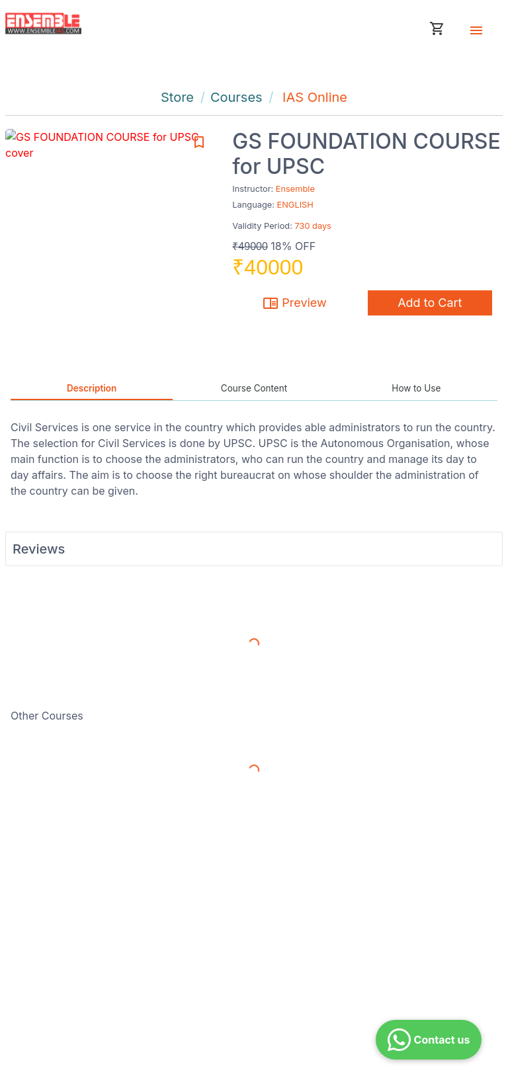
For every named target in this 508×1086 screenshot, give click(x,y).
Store (177, 97)
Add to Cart (430, 303)
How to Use (416, 388)
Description (91, 388)
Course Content (254, 388)
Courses (236, 97)
